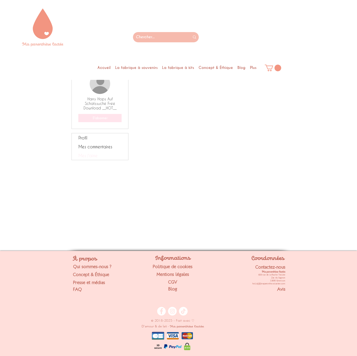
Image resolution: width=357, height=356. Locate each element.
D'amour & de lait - (173, 326)
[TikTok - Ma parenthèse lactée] (183, 311)
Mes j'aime (88, 155)
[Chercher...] (159, 37)
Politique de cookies (172, 266)
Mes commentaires (95, 146)
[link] (273, 68)
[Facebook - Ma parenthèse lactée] (161, 311)
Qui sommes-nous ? (92, 266)
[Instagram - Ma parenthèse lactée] (172, 311)
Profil (83, 137)
